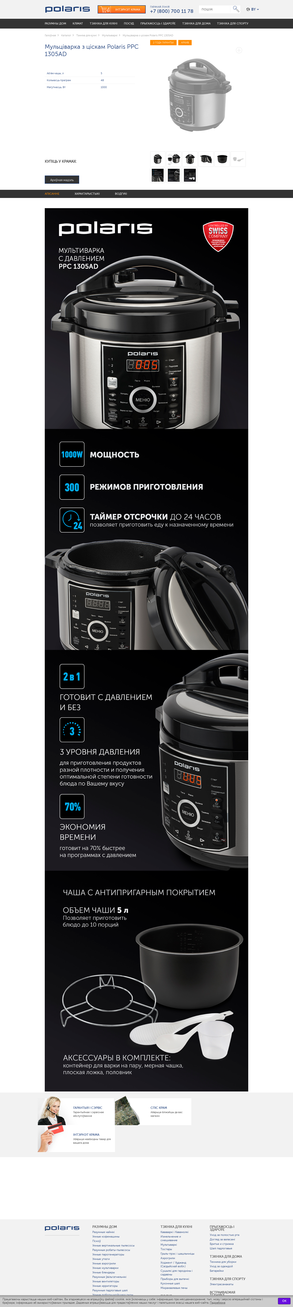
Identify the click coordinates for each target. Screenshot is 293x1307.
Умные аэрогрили (104, 1263)
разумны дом (104, 1226)
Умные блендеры (103, 1272)
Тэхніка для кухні (176, 1226)
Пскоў (96, 1241)
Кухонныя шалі (170, 1283)
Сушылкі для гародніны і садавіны (176, 1272)
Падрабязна (217, 1303)
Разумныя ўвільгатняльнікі (109, 1277)
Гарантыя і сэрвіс (87, 1108)
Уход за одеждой (221, 1266)
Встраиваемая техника (222, 1294)
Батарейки (217, 1271)
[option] (199, 93)
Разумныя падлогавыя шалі (110, 1290)
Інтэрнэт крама (86, 1135)
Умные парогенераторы (108, 1254)
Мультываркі (169, 1244)
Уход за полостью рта (224, 1235)
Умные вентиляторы (105, 1281)
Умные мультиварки (105, 1268)
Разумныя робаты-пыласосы (111, 1250)
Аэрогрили (168, 1258)
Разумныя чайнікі (103, 1232)
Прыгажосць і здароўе (222, 1228)
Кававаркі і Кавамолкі (174, 1232)
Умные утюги (101, 1259)
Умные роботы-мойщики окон (112, 1295)
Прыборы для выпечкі (175, 1279)
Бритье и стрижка (222, 1244)
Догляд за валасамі (222, 1239)
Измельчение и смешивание (171, 1238)
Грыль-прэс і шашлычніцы (177, 1253)
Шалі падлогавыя (221, 1248)
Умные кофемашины (105, 1236)
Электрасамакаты (221, 1284)
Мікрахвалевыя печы (174, 1288)
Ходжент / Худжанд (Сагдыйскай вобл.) (173, 1264)
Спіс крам (159, 1108)
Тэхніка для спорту (227, 1279)
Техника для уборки (223, 1262)
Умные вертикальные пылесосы (113, 1245)
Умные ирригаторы (105, 1286)
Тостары (166, 1249)
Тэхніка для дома (226, 1256)
